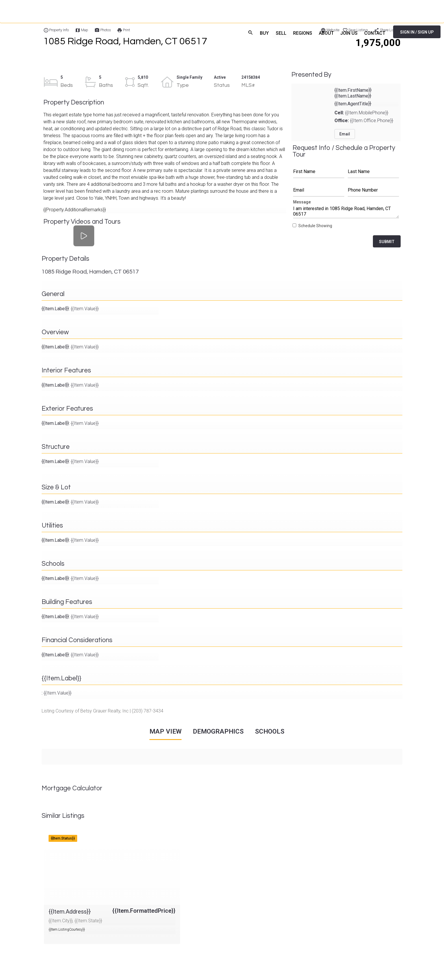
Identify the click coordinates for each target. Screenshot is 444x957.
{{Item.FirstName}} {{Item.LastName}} (352, 93)
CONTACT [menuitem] (374, 33)
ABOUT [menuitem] (324, 33)
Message (346, 210)
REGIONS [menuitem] (300, 33)
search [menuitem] (247, 32)
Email (318, 190)
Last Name (373, 171)
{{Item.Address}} (60, 833)
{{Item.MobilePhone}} (361, 112)
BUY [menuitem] (261, 33)
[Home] (44, 32)
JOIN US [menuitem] (348, 33)
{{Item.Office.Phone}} (363, 120)
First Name (318, 171)
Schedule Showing (315, 225)
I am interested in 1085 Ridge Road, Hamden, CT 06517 (346, 210)
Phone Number (373, 190)
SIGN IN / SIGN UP (417, 32)
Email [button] (344, 134)
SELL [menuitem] (278, 33)
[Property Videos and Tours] (83, 235)
